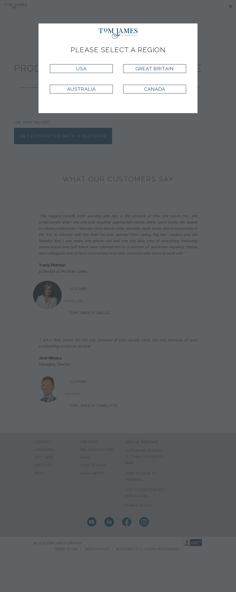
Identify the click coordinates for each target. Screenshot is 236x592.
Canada (154, 89)
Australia (81, 89)
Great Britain (155, 68)
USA (81, 68)
